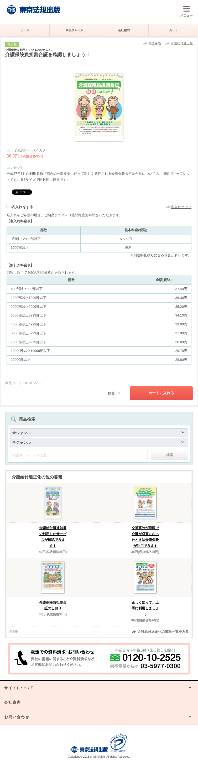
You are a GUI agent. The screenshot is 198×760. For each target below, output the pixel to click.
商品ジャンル (74, 30)
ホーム (24, 30)
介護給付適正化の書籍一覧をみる (163, 632)
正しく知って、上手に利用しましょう (145, 608)
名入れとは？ (181, 207)
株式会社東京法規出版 (32, 9)
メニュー (186, 11)
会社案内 (124, 30)
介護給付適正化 (182, 43)
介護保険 (154, 43)
